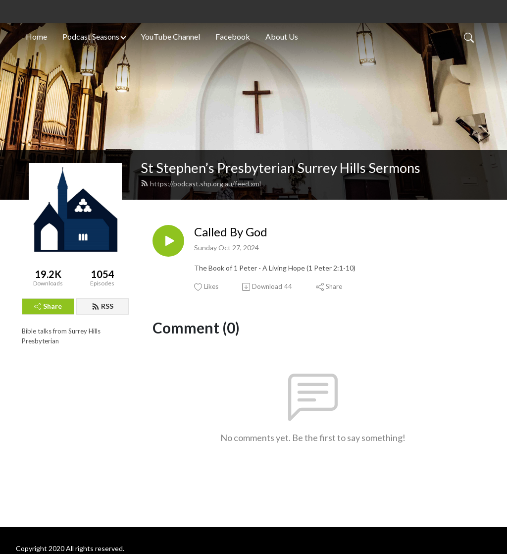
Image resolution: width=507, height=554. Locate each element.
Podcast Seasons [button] (90, 36)
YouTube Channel (170, 36)
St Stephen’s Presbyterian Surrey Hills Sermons (280, 168)
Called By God (230, 232)
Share (48, 306)
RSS (102, 306)
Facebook (232, 36)
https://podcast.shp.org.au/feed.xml (201, 183)
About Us (281, 36)
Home (36, 36)
